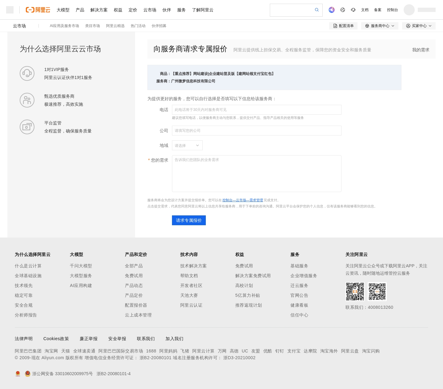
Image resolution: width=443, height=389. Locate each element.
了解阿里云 (203, 9)
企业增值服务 (303, 275)
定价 (133, 9)
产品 (80, 9)
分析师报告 (26, 314)
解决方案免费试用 (253, 275)
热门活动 (138, 26)
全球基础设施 (28, 275)
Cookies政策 (56, 338)
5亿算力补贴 (247, 295)
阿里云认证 (191, 305)
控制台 (392, 10)
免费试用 (134, 275)
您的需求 (159, 160)
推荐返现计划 (248, 305)
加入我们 (174, 338)
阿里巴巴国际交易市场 (120, 350)
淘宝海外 (329, 350)
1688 (151, 350)
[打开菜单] (10, 10)
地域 (164, 145)
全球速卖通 (84, 350)
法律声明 (24, 338)
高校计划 (244, 285)
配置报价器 (136, 305)
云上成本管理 (138, 314)
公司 (164, 130)
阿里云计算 (203, 350)
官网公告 (299, 295)
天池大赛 (189, 295)
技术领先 (24, 285)
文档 (365, 10)
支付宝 (294, 350)
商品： (165, 74)
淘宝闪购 (371, 350)
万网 (222, 350)
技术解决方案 (193, 265)
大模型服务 (81, 275)
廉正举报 (89, 338)
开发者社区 (191, 285)
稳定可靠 (24, 295)
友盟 (255, 350)
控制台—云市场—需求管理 (242, 200)
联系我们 (146, 338)
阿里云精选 (115, 26)
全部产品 (134, 265)
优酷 (267, 350)
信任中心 (299, 314)
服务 (181, 9)
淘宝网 (51, 350)
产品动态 (134, 285)
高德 (234, 350)
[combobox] (184, 145)
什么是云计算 (28, 265)
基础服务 (299, 265)
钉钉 (279, 350)
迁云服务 (299, 285)
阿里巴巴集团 (28, 350)
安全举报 (117, 338)
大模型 (63, 9)
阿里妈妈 (168, 350)
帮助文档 (189, 275)
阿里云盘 (350, 350)
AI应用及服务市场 (64, 26)
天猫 (65, 350)
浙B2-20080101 (156, 357)
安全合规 (24, 305)
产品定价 (134, 295)
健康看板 (299, 305)
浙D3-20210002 (239, 357)
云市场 (149, 9)
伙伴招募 (159, 26)
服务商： (163, 81)
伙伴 (166, 9)
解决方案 (99, 9)
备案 (377, 10)
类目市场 (92, 26)
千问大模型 (81, 265)
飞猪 (184, 350)
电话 (164, 109)
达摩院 (310, 350)
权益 (118, 9)
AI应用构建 (81, 285)
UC (245, 350)
